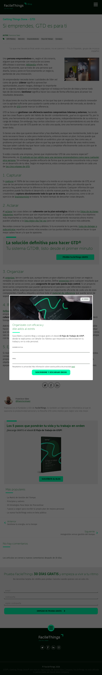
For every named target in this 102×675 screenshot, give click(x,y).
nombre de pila (17, 347)
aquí (73, 367)
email (14, 358)
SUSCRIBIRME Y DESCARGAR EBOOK (51, 372)
